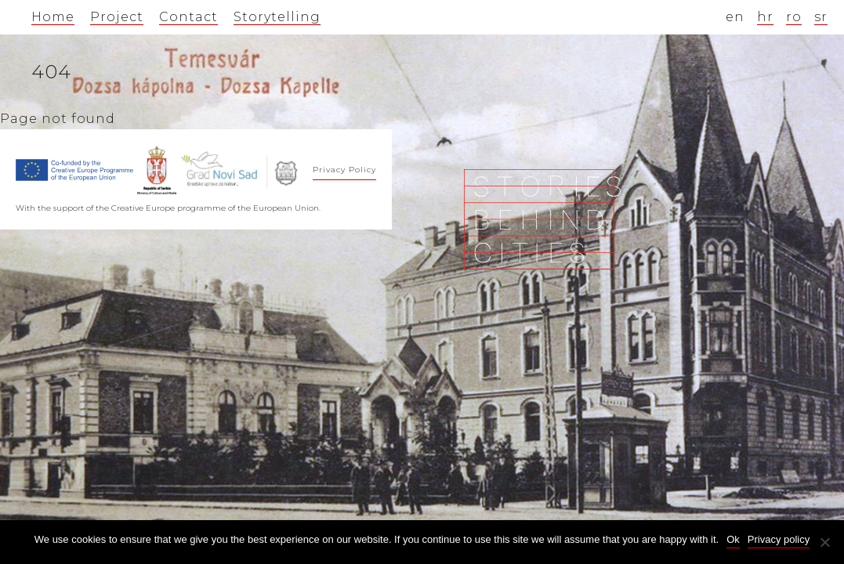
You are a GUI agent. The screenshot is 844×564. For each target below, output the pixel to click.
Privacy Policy (344, 169)
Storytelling (277, 16)
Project (116, 16)
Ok (733, 539)
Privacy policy (779, 539)
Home (52, 16)
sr (821, 16)
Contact (188, 16)
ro (794, 16)
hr (765, 16)
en (735, 16)
